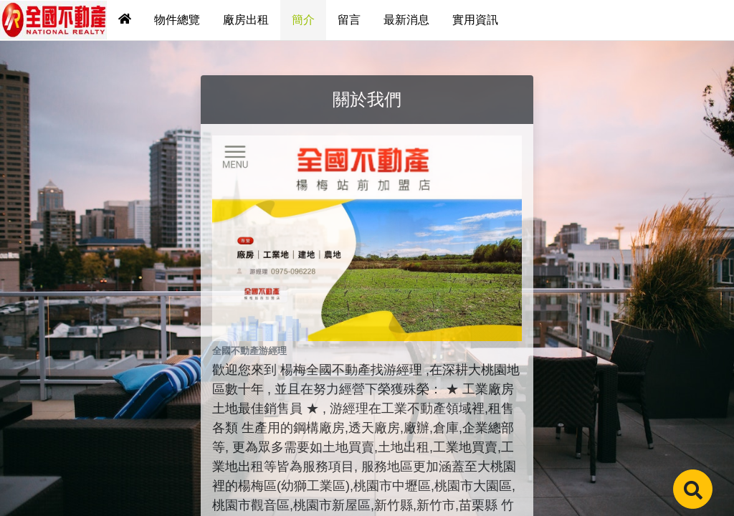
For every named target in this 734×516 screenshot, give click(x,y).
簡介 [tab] (303, 20)
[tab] (125, 20)
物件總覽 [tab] (177, 20)
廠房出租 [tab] (246, 20)
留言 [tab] (349, 20)
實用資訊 (475, 20)
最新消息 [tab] (406, 20)
